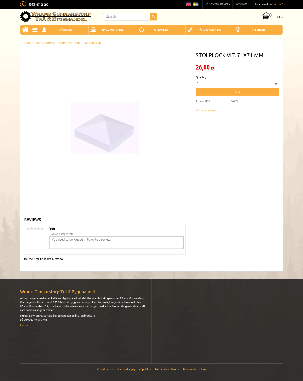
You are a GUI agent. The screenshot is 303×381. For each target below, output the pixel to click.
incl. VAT (278, 4)
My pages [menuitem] (241, 4)
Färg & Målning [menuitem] (209, 29)
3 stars (35, 228)
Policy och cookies (194, 369)
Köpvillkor (145, 369)
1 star (28, 228)
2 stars (31, 228)
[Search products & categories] (130, 16)
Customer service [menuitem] (217, 4)
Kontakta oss (105, 369)
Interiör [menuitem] (258, 29)
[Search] (153, 16)
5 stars (42, 228)
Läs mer (25, 325)
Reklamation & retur (167, 369)
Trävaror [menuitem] (64, 29)
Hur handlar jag (126, 369)
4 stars (38, 228)
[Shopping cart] (272, 17)
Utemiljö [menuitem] (161, 29)
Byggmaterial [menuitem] (112, 29)
